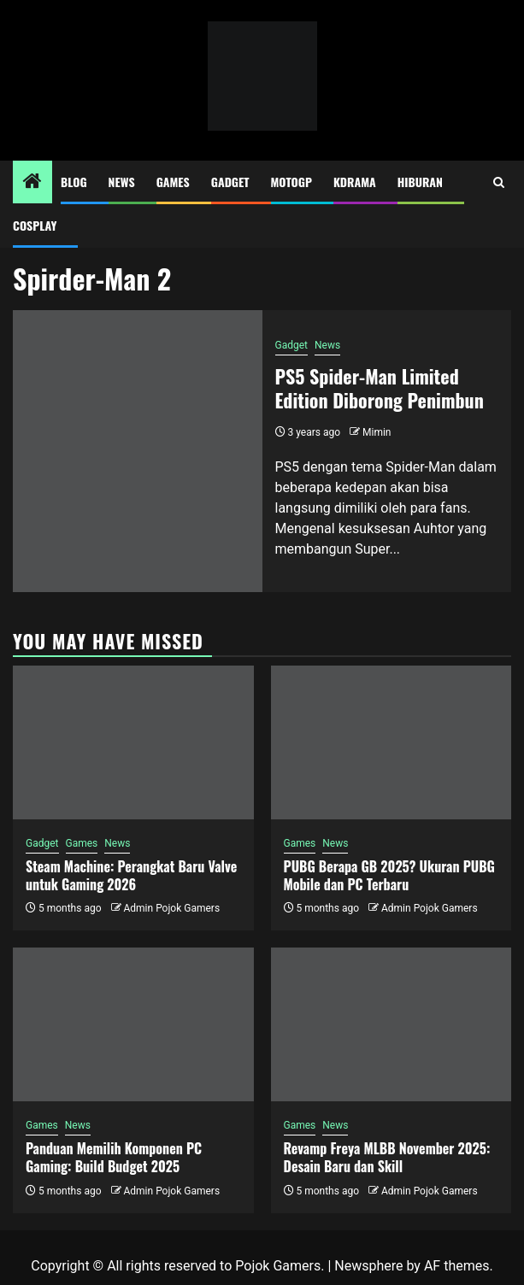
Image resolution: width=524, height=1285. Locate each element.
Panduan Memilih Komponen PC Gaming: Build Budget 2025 (114, 1157)
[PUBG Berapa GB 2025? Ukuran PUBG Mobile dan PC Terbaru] (391, 742)
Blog (74, 182)
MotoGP (291, 182)
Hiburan (420, 182)
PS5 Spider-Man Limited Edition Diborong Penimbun (379, 388)
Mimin (376, 432)
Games (173, 182)
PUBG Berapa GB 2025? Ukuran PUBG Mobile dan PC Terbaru (389, 875)
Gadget (230, 182)
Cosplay (34, 225)
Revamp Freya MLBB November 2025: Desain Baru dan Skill (387, 1157)
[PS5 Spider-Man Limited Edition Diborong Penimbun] (137, 451)
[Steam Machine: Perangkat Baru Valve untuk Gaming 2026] (133, 742)
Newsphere (368, 1266)
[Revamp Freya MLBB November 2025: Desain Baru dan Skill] (391, 1024)
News (122, 182)
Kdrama (354, 182)
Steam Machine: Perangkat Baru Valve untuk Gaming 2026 (131, 875)
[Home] (32, 183)
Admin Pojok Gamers (171, 908)
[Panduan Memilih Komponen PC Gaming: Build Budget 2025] (133, 1024)
